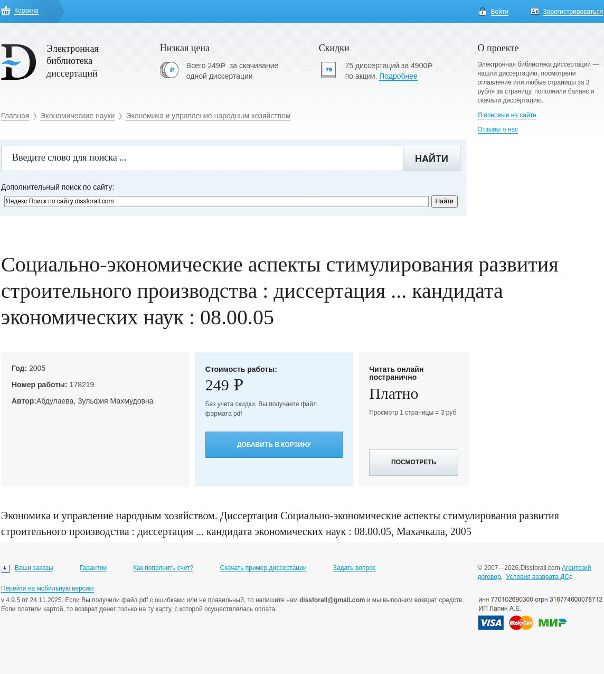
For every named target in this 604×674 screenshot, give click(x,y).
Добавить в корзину (274, 444)
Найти (431, 159)
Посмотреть (413, 462)
